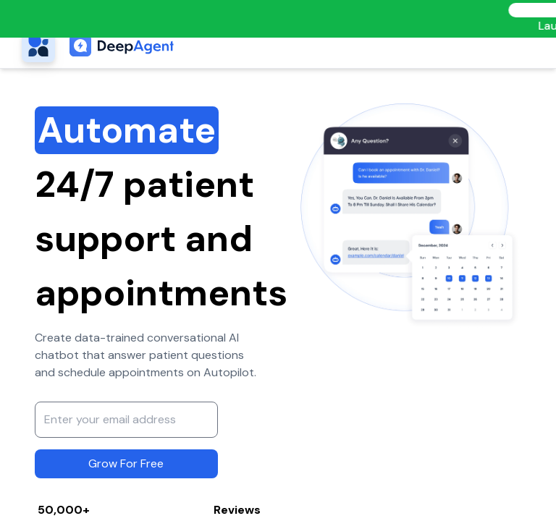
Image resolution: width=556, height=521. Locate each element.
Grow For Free (126, 463)
